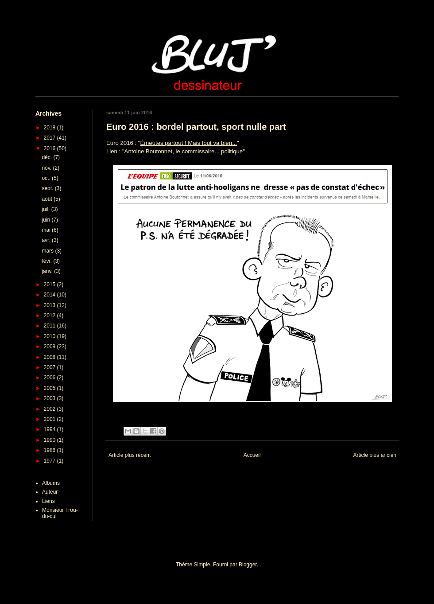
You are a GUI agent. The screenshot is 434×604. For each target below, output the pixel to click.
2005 (50, 388)
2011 (50, 326)
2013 (50, 305)
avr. (47, 240)
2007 (50, 367)
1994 (50, 429)
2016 (50, 148)
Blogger (248, 564)
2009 (50, 346)
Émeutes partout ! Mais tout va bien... (188, 143)
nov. (47, 168)
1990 (50, 440)
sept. (48, 188)
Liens (48, 501)
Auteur (50, 492)
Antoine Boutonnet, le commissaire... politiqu (182, 151)
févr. (47, 261)
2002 (50, 409)
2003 (50, 398)
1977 (50, 461)
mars (48, 251)
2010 (50, 336)
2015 (50, 284)
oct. (47, 178)
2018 (50, 128)
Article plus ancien (374, 455)
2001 (50, 419)
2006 (50, 377)
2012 (50, 315)
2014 (50, 295)
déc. (47, 157)
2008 (50, 357)
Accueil (252, 455)
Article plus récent (129, 455)
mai (47, 230)
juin (46, 220)
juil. (46, 209)
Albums (51, 483)
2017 (50, 138)
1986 (50, 450)
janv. (48, 271)
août (48, 199)
